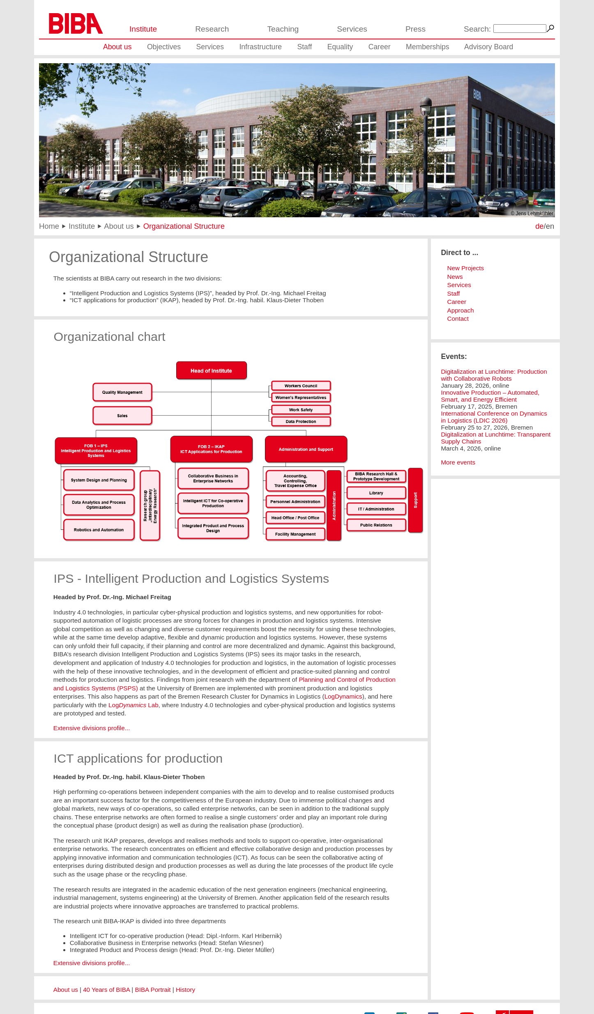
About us (117, 47)
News (455, 276)
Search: (477, 29)
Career (379, 47)
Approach (460, 310)
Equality (340, 47)
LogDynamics (343, 696)
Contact (458, 318)
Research (212, 29)
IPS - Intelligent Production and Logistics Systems (191, 578)
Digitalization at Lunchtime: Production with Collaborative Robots (494, 375)
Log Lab (133, 704)
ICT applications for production (138, 758)
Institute (143, 29)
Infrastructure (260, 47)
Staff (304, 47)
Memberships (427, 47)
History (185, 989)
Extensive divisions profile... (91, 727)
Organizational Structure (184, 226)
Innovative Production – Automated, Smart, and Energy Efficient (490, 396)
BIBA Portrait (153, 989)
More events (458, 462)
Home (49, 226)
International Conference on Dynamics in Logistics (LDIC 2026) (494, 417)
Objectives (164, 47)
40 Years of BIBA (106, 989)
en (550, 226)
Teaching (283, 29)
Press (415, 29)
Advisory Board (488, 47)
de (539, 226)
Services (352, 29)
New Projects (465, 267)
